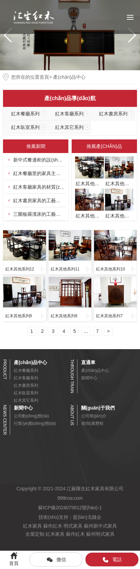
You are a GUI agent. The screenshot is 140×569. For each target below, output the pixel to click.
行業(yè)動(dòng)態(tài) (35, 423)
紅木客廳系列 (69, 113)
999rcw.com (70, 498)
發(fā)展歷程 (92, 423)
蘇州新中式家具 (100, 526)
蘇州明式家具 (100, 534)
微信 (56, 559)
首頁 (44, 77)
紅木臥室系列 (25, 127)
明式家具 (73, 526)
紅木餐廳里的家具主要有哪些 (44, 173)
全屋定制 (34, 534)
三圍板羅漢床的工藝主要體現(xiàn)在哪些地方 (61, 214)
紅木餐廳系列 (25, 113)
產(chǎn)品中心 (95, 370)
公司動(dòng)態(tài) (31, 416)
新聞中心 (89, 378)
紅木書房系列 (113, 113)
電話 (112, 559)
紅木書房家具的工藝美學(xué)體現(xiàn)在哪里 (62, 200)
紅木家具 (32, 526)
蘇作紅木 (52, 526)
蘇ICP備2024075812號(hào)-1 (70, 507)
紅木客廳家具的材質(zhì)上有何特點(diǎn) (57, 187)
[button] (132, 35)
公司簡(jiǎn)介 (94, 416)
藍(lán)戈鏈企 (87, 517)
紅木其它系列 (69, 127)
